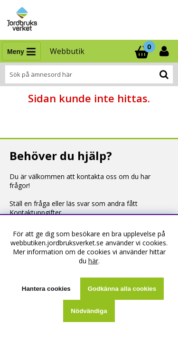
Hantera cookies (46, 288)
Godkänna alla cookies (122, 288)
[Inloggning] (165, 51)
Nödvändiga (89, 310)
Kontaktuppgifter (35, 212)
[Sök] (89, 74)
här (93, 260)
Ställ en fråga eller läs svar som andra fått (73, 203)
